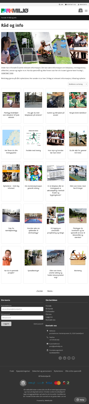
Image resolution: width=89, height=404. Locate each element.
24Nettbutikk (48, 401)
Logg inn (49, 317)
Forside (3, 18)
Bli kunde (49, 308)
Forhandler (50, 311)
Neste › (50, 291)
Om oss (49, 314)
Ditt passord (5, 314)
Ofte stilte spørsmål (73, 371)
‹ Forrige (39, 291)
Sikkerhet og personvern (42, 371)
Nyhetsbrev (58, 371)
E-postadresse (6, 306)
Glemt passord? (38, 324)
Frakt (12, 371)
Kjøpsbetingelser (23, 371)
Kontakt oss (50, 320)
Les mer (63, 396)
